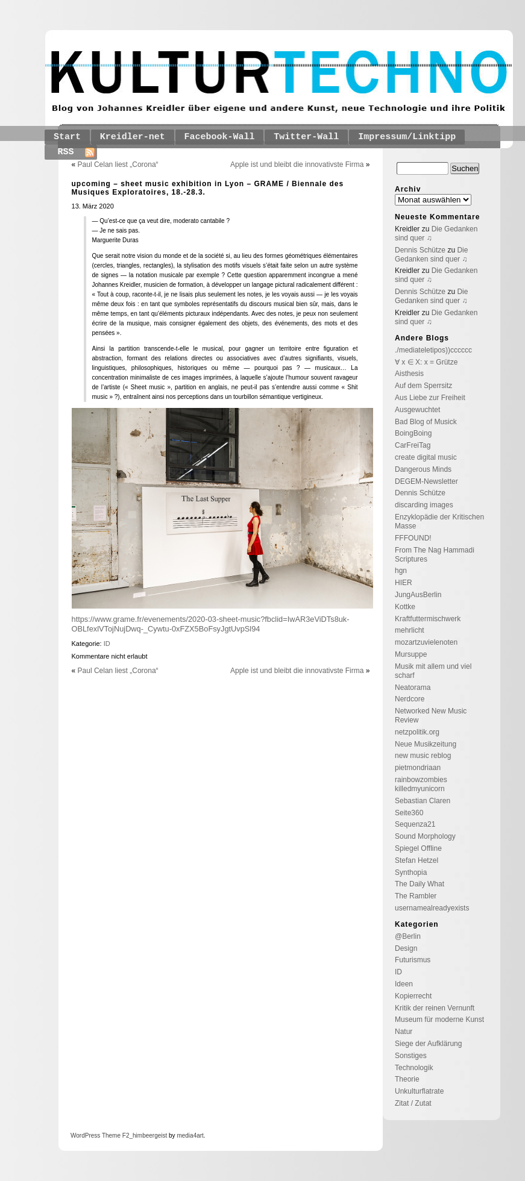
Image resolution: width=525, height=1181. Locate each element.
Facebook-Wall (219, 137)
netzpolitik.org (417, 732)
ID (107, 643)
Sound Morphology (425, 836)
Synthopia (411, 872)
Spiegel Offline (418, 848)
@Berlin (408, 936)
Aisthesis (409, 373)
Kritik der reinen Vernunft (434, 1008)
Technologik (414, 1068)
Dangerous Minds (423, 469)
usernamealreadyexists (432, 908)
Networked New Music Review (431, 715)
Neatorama (412, 687)
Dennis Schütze (420, 250)
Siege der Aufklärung (428, 1043)
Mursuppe (411, 654)
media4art (190, 1135)
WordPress (85, 1135)
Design (406, 948)
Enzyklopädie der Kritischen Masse (439, 521)
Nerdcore (409, 699)
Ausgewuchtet (417, 410)
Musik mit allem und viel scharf (433, 671)
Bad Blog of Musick (426, 422)
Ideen (404, 984)
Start (67, 137)
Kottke (405, 607)
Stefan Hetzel (416, 860)
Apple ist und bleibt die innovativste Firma (296, 164)
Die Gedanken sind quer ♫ (431, 254)
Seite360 (409, 813)
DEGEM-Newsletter (426, 481)
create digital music (426, 457)
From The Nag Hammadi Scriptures (434, 554)
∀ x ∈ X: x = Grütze (426, 362)
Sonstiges (411, 1055)
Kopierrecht (413, 996)
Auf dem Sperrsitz (423, 385)
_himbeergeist (148, 1135)
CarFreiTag (412, 445)
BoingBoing (413, 433)
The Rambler (415, 896)
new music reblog (423, 755)
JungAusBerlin (418, 594)
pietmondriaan (418, 767)
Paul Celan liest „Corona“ (118, 164)
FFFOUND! (413, 538)
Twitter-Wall (306, 137)
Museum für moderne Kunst (439, 1019)
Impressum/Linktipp (407, 137)
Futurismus (412, 960)
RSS (66, 152)
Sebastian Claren (422, 801)
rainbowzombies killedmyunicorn (421, 784)
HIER (403, 582)
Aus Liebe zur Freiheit (430, 397)
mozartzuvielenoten (426, 642)
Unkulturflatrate (419, 1091)
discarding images (424, 505)
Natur (403, 1031)
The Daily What (419, 884)
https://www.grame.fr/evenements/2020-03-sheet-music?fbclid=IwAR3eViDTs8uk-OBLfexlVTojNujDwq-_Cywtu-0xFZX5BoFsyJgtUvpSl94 (211, 624)
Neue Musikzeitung (425, 744)
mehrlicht (409, 630)
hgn (401, 570)
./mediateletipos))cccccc (433, 350)
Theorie (407, 1079)
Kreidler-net (132, 137)
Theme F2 (114, 1135)
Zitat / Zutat (413, 1103)
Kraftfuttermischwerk (428, 619)
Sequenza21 (415, 824)
